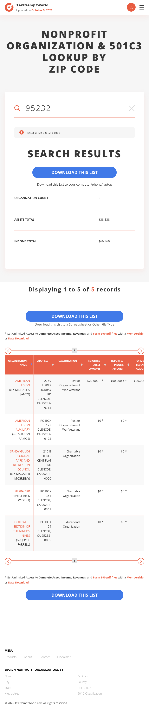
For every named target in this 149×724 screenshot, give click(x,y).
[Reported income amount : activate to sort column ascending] (118, 364)
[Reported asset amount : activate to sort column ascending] (95, 364)
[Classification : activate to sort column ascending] (69, 364)
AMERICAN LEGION (22, 383)
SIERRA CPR (22, 491)
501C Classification (89, 693)
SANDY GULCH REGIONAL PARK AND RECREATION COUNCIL (20, 460)
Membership (135, 333)
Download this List (74, 595)
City (7, 682)
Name (8, 676)
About (28, 657)
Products (10, 657)
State (8, 688)
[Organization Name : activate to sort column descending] (19, 364)
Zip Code (83, 676)
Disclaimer (64, 657)
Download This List (74, 172)
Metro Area (12, 693)
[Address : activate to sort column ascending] (44, 364)
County (82, 682)
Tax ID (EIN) (84, 688)
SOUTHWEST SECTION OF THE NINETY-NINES (21, 528)
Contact (45, 657)
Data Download (18, 338)
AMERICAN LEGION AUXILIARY (22, 425)
